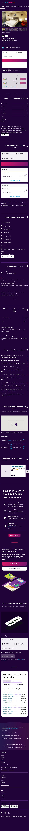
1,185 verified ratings (14, 47)
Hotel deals (9, 744)
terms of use (20, 659)
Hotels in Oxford (7, 705)
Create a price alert (12, 526)
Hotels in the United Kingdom (8, 745)
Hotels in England (21, 745)
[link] (14, 535)
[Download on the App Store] (14, 806)
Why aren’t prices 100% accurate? (15, 738)
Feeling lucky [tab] (7, 684)
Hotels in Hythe (10, 747)
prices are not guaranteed (12, 728)
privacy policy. (4, 660)
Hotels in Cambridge (8, 702)
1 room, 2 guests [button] (7, 56)
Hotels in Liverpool (7, 700)
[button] (2, 2)
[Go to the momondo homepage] (10, 2)
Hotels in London (7, 692)
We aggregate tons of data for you (15, 736)
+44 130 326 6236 (7, 45)
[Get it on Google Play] (5, 806)
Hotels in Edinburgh (8, 694)
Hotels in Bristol (7, 709)
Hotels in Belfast (7, 707)
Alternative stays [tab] (16, 681)
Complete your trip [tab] (18, 684)
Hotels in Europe (16, 744)
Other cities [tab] (7, 681)
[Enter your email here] (15, 648)
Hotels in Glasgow (7, 698)
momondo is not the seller (15, 733)
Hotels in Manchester (8, 696)
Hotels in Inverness (7, 713)
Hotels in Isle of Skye (8, 711)
